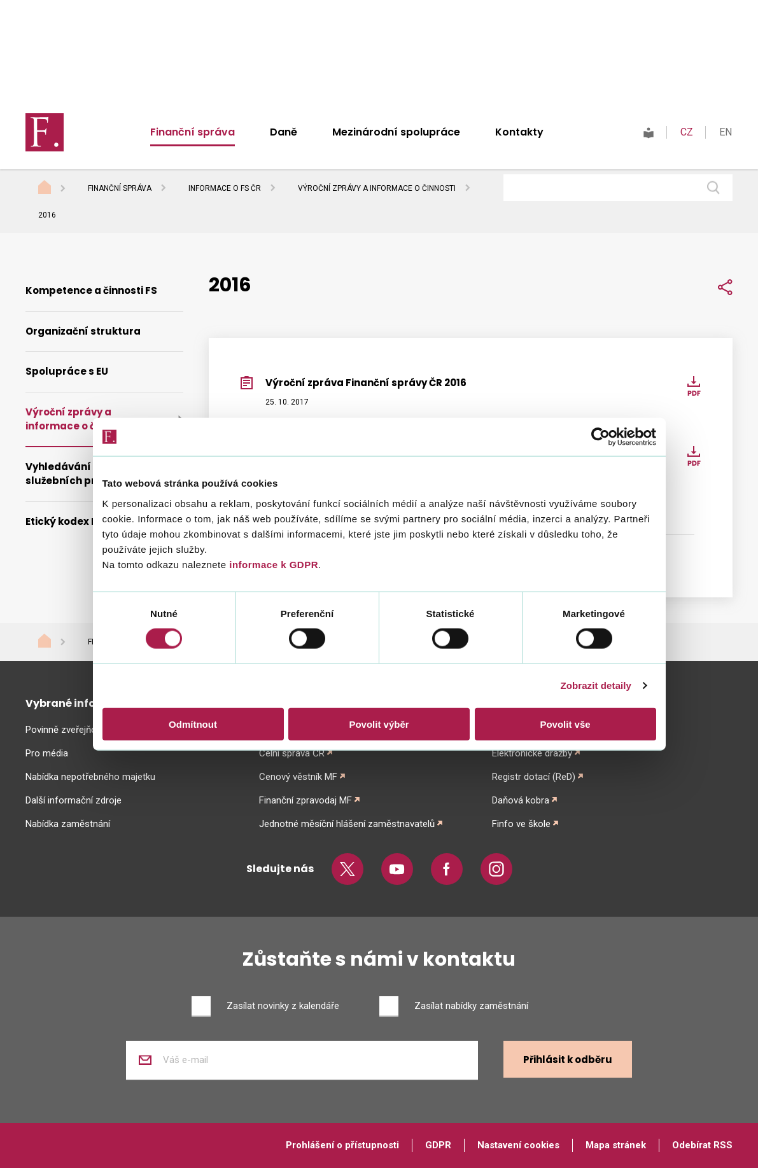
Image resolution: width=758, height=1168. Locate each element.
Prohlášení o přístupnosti (342, 1145)
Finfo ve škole (521, 824)
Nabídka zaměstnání (67, 824)
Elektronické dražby (532, 753)
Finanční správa (192, 132)
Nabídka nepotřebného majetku (90, 776)
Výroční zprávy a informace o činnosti (377, 188)
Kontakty (519, 132)
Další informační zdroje (73, 800)
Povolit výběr (379, 723)
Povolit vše (565, 723)
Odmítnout (193, 723)
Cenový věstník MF (298, 776)
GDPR (438, 1145)
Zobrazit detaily (595, 685)
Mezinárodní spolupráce (396, 132)
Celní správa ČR (292, 753)
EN (725, 132)
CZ (686, 132)
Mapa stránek (616, 1145)
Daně (283, 132)
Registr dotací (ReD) (533, 776)
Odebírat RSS (702, 1145)
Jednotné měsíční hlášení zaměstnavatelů (347, 824)
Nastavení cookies (518, 1145)
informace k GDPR (272, 564)
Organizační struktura (83, 331)
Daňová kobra (520, 800)
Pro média (46, 753)
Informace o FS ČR (224, 188)
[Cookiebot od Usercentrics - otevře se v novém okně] (600, 437)
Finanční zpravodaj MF (305, 800)
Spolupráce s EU (66, 371)
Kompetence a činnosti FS (91, 290)
